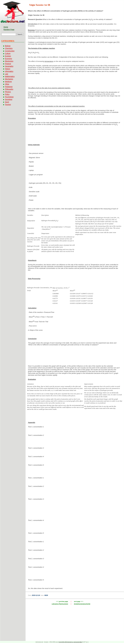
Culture (7, 53)
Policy (7, 94)
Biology (8, 46)
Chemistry (9, 48)
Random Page (9, 30)
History (7, 69)
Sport (7, 102)
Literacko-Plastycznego (60, 604)
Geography (9, 66)
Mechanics (9, 79)
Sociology (8, 99)
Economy (8, 59)
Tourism (8, 104)
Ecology (8, 56)
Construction (10, 51)
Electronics (9, 61)
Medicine (8, 82)
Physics (8, 92)
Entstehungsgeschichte (82, 604)
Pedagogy (9, 87)
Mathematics (10, 76)
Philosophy (9, 89)
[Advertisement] (75, 135)
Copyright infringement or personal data (70, 642)
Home (6, 27)
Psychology (9, 97)
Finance (8, 64)
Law (6, 74)
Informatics (9, 71)
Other (7, 84)
